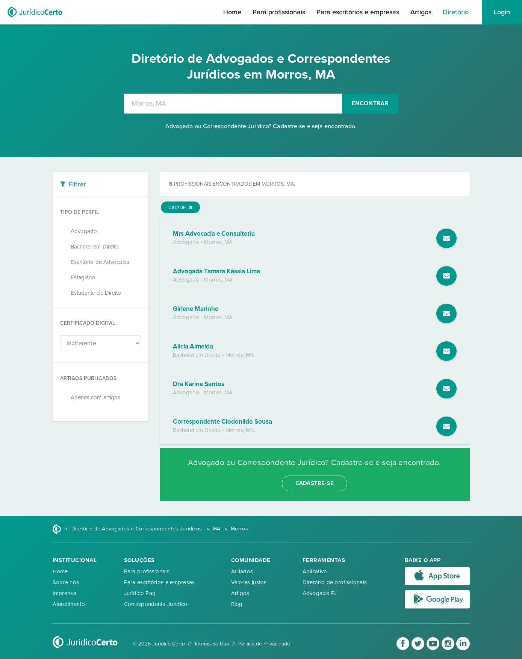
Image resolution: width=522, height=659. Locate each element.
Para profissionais (279, 12)
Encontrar (370, 103)
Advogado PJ (320, 593)
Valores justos (249, 582)
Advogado (84, 231)
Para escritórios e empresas (357, 12)
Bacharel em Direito (95, 247)
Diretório (456, 12)
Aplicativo (315, 571)
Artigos (420, 12)
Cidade (180, 208)
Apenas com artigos (96, 397)
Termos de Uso (211, 644)
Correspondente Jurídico (156, 604)
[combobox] (233, 104)
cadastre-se (314, 483)
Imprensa (64, 593)
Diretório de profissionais (335, 582)
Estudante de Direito (96, 293)
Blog (237, 604)
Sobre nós (66, 582)
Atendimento (69, 604)
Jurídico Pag (140, 593)
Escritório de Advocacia (100, 262)
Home (232, 12)
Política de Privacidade (264, 644)
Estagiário (83, 277)
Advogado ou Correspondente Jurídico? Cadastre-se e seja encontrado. (261, 126)
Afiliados (242, 571)
